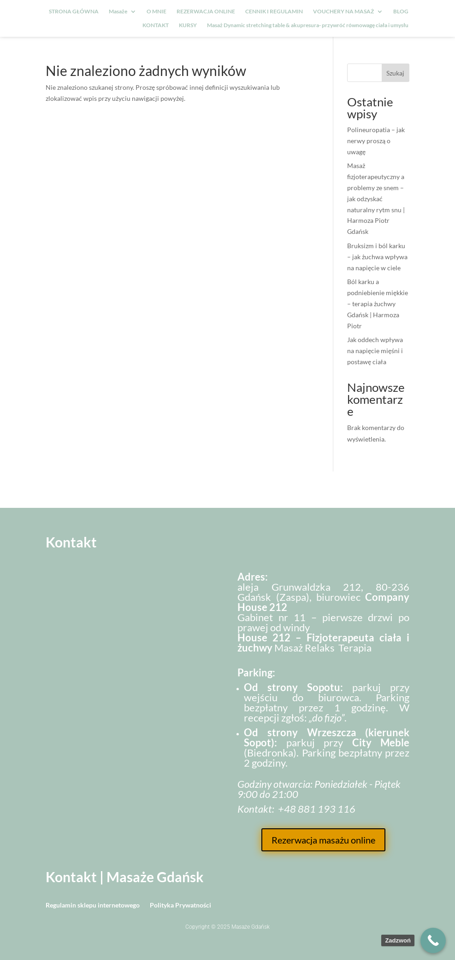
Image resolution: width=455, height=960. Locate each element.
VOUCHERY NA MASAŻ (343, 11)
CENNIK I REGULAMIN (274, 11)
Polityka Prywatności (180, 905)
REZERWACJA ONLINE (206, 11)
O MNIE (156, 11)
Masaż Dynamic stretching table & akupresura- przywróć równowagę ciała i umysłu (307, 25)
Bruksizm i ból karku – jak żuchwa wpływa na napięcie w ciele (377, 257)
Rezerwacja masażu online (323, 839)
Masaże (118, 11)
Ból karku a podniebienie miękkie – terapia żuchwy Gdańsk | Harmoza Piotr (377, 303)
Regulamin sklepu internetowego (93, 905)
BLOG (400, 11)
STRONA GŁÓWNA (74, 11)
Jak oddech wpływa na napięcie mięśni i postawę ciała (375, 351)
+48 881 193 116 (316, 809)
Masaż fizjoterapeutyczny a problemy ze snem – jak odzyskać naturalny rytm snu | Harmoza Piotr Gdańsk (376, 198)
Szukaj (395, 73)
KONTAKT (155, 25)
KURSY (188, 25)
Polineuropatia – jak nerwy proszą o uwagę (376, 141)
